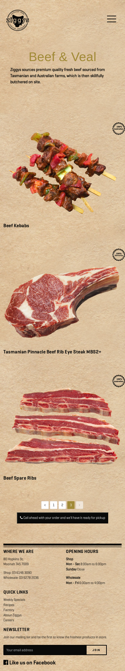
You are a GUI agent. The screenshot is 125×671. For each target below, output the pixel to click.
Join (96, 650)
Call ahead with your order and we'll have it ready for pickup (62, 518)
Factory (8, 610)
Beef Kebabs (16, 226)
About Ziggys (12, 615)
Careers (8, 620)
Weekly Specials (14, 600)
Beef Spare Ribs (20, 478)
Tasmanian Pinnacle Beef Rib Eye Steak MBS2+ (52, 352)
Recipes (8, 605)
